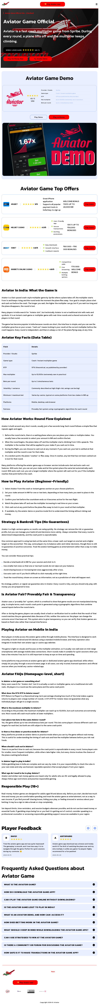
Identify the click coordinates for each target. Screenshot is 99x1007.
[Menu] (96, 4)
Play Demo (38, 117)
